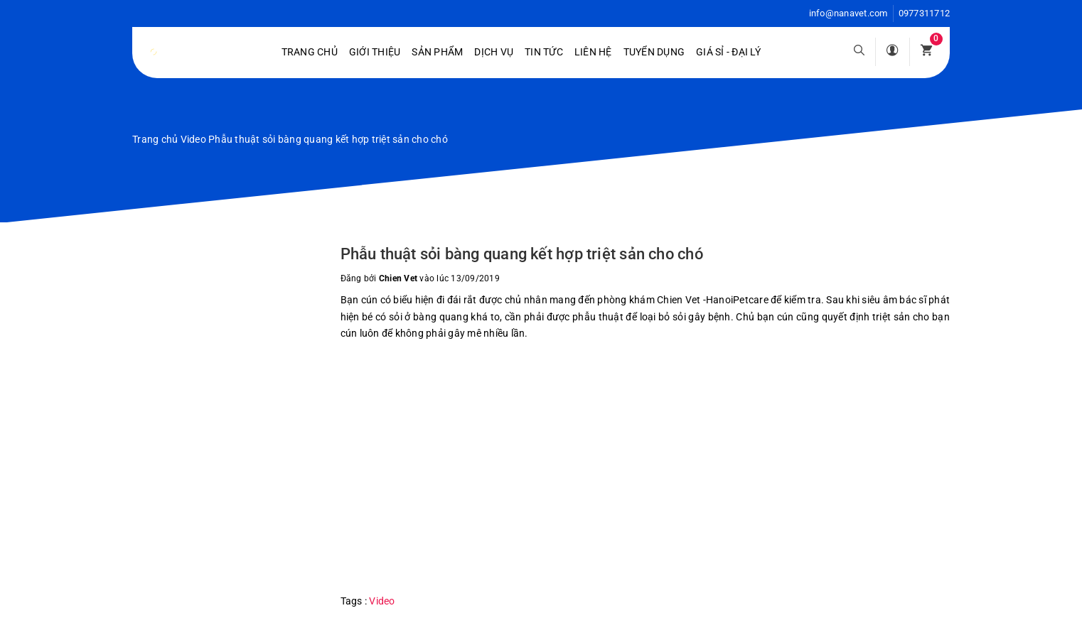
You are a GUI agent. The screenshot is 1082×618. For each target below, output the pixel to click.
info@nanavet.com (848, 13)
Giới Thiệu (375, 52)
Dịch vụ (493, 52)
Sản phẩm (437, 52)
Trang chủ (310, 52)
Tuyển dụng (654, 52)
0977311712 (924, 13)
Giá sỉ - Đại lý (728, 52)
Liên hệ (593, 52)
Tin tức (544, 52)
